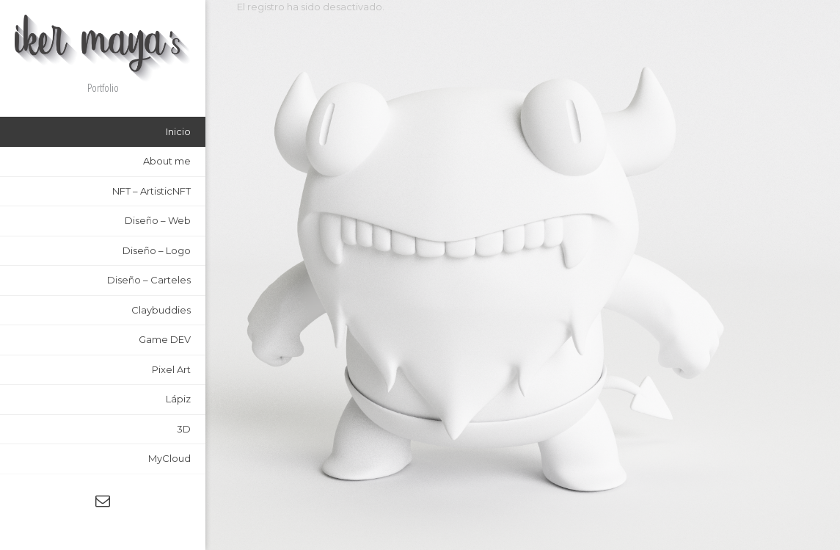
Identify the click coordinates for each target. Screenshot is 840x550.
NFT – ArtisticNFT (151, 191)
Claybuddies (161, 310)
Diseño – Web (158, 220)
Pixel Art (171, 369)
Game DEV (165, 339)
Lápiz (178, 399)
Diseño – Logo (157, 250)
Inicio (178, 131)
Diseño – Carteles (149, 280)
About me (167, 161)
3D (184, 429)
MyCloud (169, 458)
